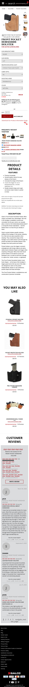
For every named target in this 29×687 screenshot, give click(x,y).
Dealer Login (4, 664)
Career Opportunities (6, 659)
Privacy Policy (4, 644)
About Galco (4, 628)
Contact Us (3, 657)
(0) (3, 464)
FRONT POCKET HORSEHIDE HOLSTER (12, 141)
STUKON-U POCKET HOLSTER (14, 320)
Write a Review (14, 481)
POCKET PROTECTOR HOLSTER (14, 353)
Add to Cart (7, 116)
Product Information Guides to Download (11, 648)
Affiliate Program (5, 641)
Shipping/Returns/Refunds (7, 655)
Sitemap (3, 668)
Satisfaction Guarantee (6, 653)
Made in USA (4, 637)
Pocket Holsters (21, 8)
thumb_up (9, 539)
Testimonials (4, 666)
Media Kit (3, 662)
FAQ (2, 630)
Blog (2, 632)
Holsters (11, 8)
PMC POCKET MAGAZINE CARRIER (12, 145)
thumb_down (18, 539)
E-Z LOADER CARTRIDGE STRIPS (11, 149)
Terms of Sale (4, 646)
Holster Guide (4, 635)
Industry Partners (5, 639)
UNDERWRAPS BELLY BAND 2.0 (14, 420)
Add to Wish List (18, 116)
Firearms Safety (5, 650)
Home (3, 8)
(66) (19, 459)
